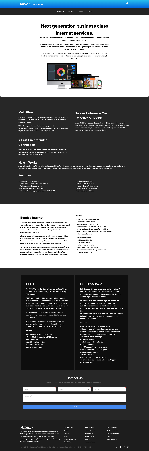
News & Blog (67, 442)
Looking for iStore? (38, 4)
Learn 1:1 (109, 436)
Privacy (66, 436)
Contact (90, 11)
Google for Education (113, 433)
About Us (66, 433)
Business (60, 11)
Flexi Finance (89, 433)
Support (81, 11)
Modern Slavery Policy (70, 439)
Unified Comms (89, 436)
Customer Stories (90, 442)
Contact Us (67, 431)
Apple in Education (112, 431)
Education (71, 11)
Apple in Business (90, 431)
